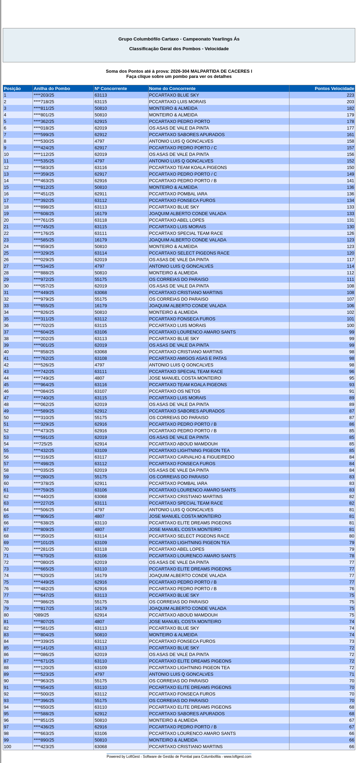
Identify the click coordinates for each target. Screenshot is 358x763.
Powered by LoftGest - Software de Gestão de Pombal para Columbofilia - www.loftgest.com (179, 756)
